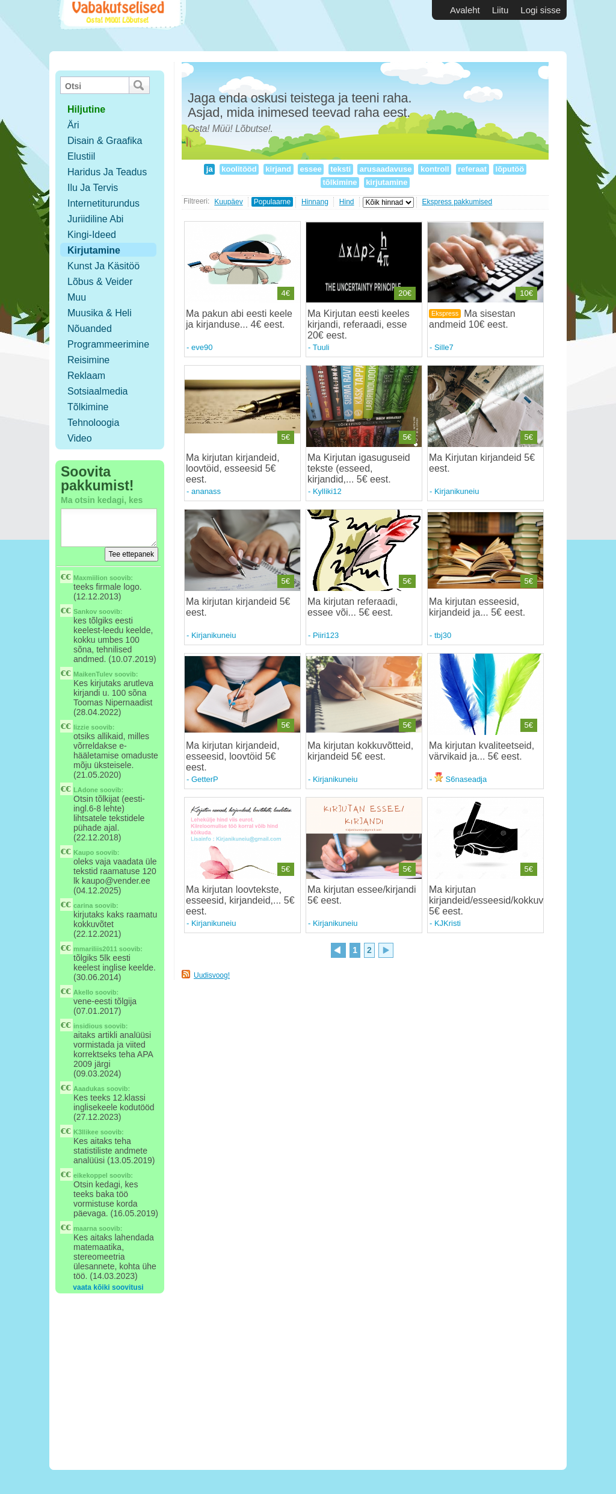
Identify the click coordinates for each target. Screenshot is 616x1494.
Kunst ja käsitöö (103, 266)
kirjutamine (387, 182)
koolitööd (239, 168)
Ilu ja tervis (92, 188)
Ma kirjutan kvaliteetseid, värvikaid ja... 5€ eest (481, 750)
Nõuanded (89, 328)
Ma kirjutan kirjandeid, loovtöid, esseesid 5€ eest (233, 468)
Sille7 (444, 347)
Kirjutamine (93, 250)
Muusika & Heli (99, 313)
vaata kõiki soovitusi (108, 1287)
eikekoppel (90, 1175)
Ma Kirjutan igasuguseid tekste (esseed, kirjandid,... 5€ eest (358, 468)
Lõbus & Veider (100, 282)
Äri (73, 125)
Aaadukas (89, 1088)
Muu (76, 297)
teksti (340, 168)
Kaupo (83, 852)
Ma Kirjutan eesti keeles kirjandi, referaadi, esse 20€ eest (358, 324)
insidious (87, 1026)
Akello (83, 992)
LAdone (85, 789)
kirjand (278, 168)
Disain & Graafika (105, 141)
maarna (85, 1228)
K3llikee (86, 1132)
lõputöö (509, 168)
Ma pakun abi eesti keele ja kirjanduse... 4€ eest (239, 319)
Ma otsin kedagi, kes (102, 500)
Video (79, 438)
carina (83, 905)
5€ (286, 437)
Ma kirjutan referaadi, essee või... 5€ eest (352, 606)
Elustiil (81, 156)
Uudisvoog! (212, 975)
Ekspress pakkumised (457, 202)
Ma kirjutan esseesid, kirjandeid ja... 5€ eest (476, 606)
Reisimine (88, 360)
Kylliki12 (327, 491)
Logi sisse (540, 10)
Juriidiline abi (95, 219)
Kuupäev (228, 202)
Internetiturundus (103, 203)
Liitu (500, 10)
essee (311, 168)
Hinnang (314, 202)
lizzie (81, 727)
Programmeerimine (108, 344)
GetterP (204, 779)
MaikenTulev (92, 674)
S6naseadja (460, 779)
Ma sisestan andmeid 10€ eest (472, 319)
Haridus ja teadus (107, 172)
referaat (472, 168)
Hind (346, 202)
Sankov (85, 611)
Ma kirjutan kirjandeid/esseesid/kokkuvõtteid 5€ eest (498, 900)
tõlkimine (340, 182)
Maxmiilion (90, 577)
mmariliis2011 (95, 948)
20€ (404, 293)
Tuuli (321, 347)
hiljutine (86, 109)
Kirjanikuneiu (456, 491)
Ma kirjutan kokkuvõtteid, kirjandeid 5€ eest (360, 750)
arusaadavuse (385, 168)
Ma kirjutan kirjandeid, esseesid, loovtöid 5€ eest (233, 756)
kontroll (434, 168)
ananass (206, 491)
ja (209, 168)
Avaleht (465, 10)
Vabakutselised (120, 25)
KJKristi (447, 923)
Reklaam (86, 375)
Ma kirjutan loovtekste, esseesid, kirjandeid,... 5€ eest (240, 900)
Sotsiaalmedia (97, 391)
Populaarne (272, 202)
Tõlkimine (87, 407)
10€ (526, 293)
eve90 (201, 347)
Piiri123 (326, 635)
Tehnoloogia (93, 422)
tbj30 (442, 635)
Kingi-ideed (91, 235)
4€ (286, 293)
